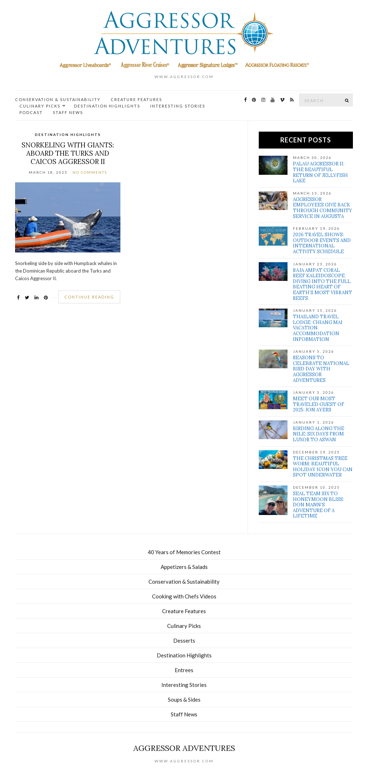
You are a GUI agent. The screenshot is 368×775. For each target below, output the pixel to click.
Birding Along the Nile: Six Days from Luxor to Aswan (318, 434)
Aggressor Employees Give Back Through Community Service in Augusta (322, 207)
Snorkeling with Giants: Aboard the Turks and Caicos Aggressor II (68, 153)
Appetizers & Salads (184, 567)
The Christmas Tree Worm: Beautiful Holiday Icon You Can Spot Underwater (323, 466)
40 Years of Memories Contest (184, 552)
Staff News (68, 112)
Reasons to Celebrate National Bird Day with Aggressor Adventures (321, 369)
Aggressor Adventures (184, 748)
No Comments (90, 172)
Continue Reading (89, 297)
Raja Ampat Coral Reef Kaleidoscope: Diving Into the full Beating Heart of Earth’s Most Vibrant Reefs (322, 284)
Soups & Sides (184, 699)
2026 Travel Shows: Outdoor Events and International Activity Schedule (322, 243)
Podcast (31, 112)
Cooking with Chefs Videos (184, 596)
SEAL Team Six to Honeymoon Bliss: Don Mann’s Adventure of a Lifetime (318, 505)
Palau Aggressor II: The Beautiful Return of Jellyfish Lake (320, 172)
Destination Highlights (107, 106)
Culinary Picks (39, 106)
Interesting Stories (177, 106)
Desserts (184, 640)
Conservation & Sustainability (58, 99)
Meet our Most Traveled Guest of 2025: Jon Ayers (318, 404)
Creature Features (136, 99)
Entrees (184, 670)
